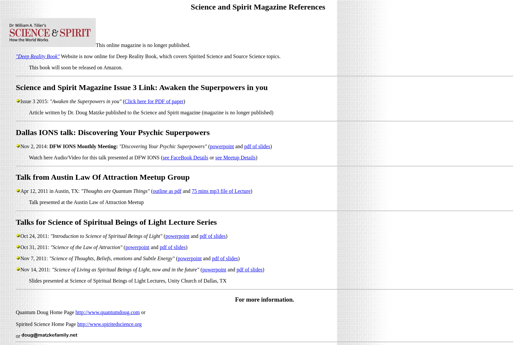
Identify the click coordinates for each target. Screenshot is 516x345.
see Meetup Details (235, 157)
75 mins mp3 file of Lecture (221, 191)
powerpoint (222, 146)
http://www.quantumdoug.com (107, 312)
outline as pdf (167, 191)
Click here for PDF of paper (154, 101)
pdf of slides (257, 146)
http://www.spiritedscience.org (109, 324)
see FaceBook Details (185, 157)
